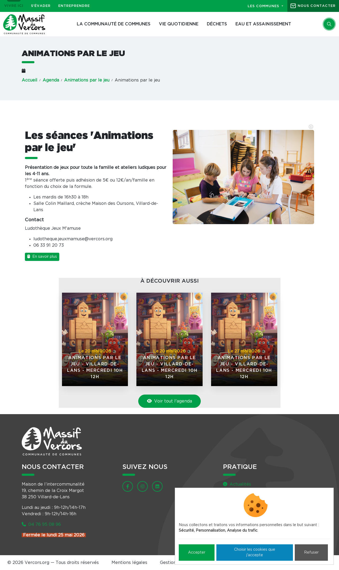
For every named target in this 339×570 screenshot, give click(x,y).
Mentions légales (129, 562)
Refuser (311, 552)
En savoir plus (42, 257)
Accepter (196, 552)
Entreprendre (74, 6)
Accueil (29, 80)
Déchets (217, 24)
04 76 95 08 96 (41, 524)
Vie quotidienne (178, 24)
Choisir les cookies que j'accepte (254, 552)
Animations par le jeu (86, 80)
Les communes (264, 6)
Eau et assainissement (263, 24)
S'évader (41, 6)
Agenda (51, 80)
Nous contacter (317, 6)
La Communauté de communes (113, 24)
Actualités (237, 484)
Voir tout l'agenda (169, 401)
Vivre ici (13, 6)
